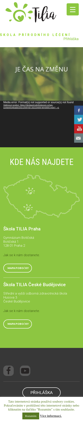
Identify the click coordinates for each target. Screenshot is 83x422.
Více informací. (51, 416)
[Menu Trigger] (73, 9)
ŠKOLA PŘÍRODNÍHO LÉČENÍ (35, 35)
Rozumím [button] (30, 416)
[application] (41, 124)
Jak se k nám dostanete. (21, 255)
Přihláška (71, 39)
